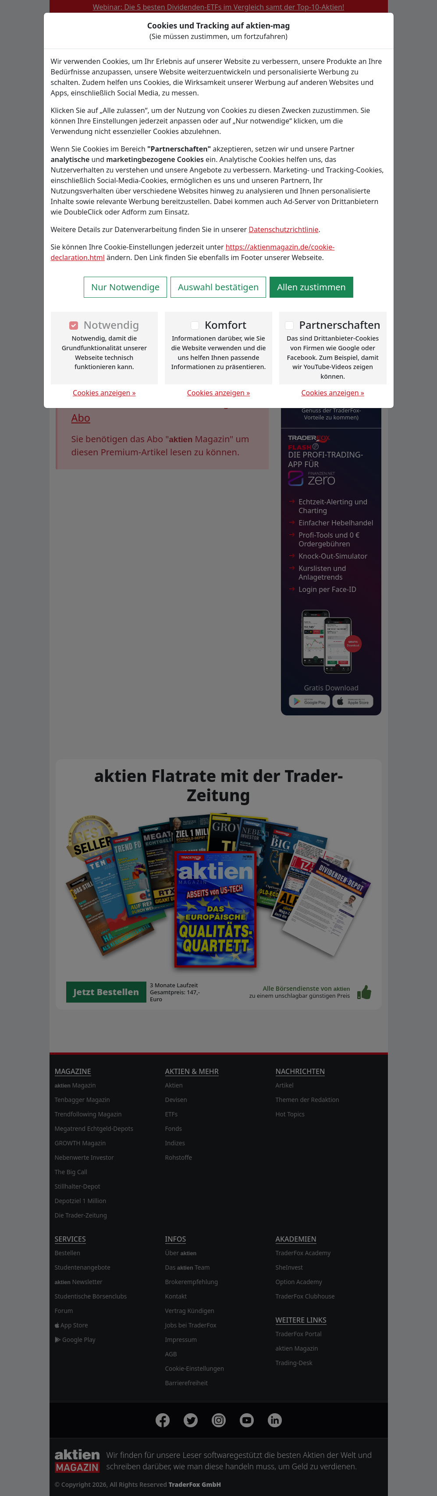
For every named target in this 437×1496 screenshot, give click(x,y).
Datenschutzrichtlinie (283, 229)
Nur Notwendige (125, 287)
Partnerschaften (339, 324)
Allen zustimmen (311, 287)
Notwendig (111, 324)
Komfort (225, 324)
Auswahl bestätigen (218, 287)
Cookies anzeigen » (104, 393)
